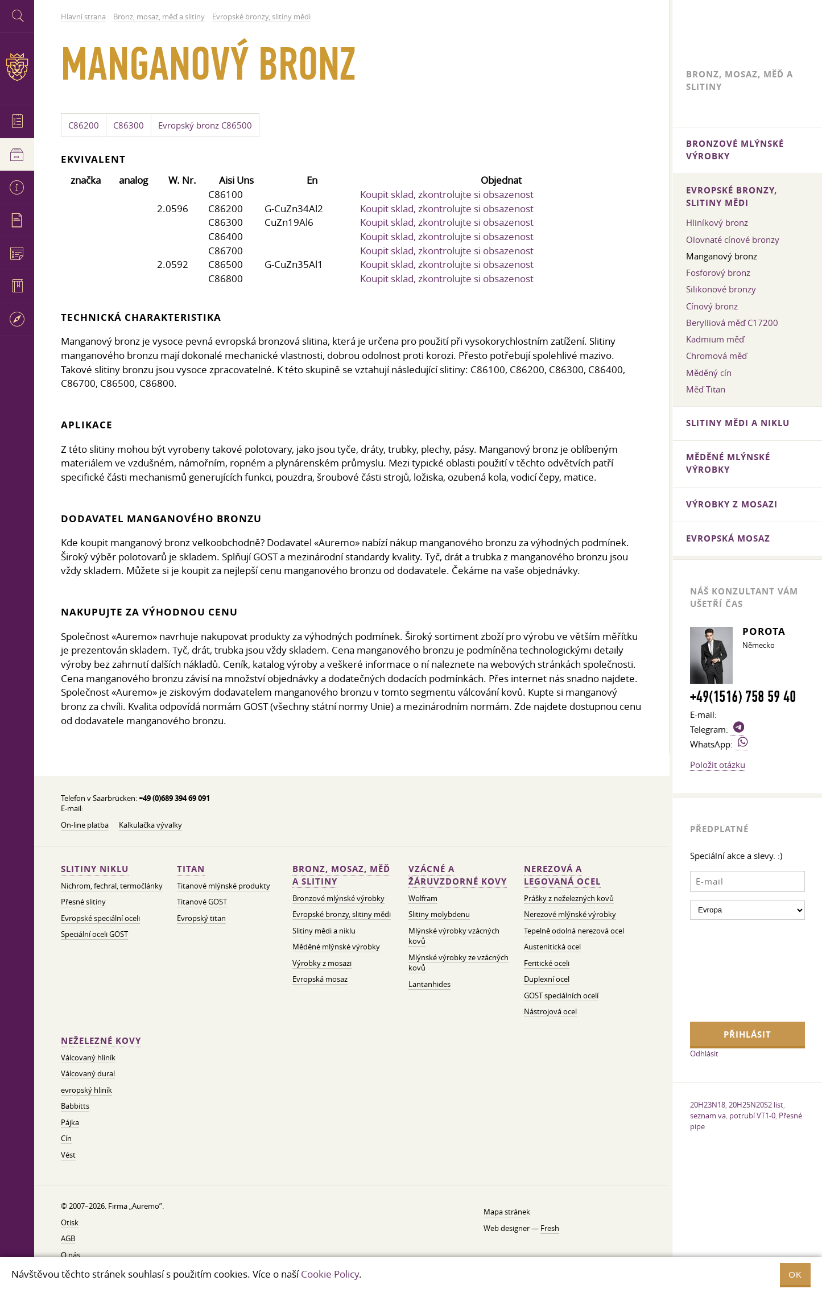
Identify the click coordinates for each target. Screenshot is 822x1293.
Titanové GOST (202, 902)
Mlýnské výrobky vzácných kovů (453, 936)
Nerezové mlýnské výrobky (570, 914)
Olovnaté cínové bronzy (732, 239)
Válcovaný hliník (88, 1058)
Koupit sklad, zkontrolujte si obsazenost (447, 194)
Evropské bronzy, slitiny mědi (341, 914)
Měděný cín (709, 372)
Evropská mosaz (320, 979)
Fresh (549, 1228)
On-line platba (85, 825)
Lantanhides (429, 984)
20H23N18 (707, 1105)
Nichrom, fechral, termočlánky (112, 886)
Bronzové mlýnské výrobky (338, 898)
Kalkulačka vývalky (150, 825)
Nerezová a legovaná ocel (562, 875)
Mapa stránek (507, 1212)
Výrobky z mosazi (322, 963)
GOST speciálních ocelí (561, 996)
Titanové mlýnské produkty (223, 886)
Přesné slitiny (83, 902)
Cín (66, 1138)
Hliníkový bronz (717, 222)
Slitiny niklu (95, 869)
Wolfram (422, 898)
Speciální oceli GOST (94, 934)
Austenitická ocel (552, 947)
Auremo (17, 67)
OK (795, 1274)
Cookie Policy (330, 1273)
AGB (68, 1239)
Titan (191, 869)
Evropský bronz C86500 (205, 125)
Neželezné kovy (101, 1041)
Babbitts (75, 1106)
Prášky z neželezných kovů (569, 898)
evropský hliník (86, 1090)
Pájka (70, 1122)
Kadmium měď (715, 339)
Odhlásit (704, 1053)
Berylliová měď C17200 (732, 322)
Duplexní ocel (546, 979)
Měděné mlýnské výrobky (336, 947)
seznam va (708, 1115)
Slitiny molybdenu (439, 914)
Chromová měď (716, 355)
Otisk (70, 1223)
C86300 (128, 125)
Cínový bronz (712, 306)
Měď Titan (705, 389)
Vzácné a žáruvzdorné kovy (457, 875)
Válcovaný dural (88, 1074)
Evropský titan (201, 918)
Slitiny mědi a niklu (324, 931)
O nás (70, 1255)
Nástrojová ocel (550, 1012)
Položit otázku (717, 764)
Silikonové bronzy (721, 289)
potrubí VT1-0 (752, 1115)
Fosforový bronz (718, 272)
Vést (68, 1155)
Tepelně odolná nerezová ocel (574, 931)
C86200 (83, 125)
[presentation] (736, 969)
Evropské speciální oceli (100, 918)
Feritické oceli (546, 963)
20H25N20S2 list (756, 1105)
